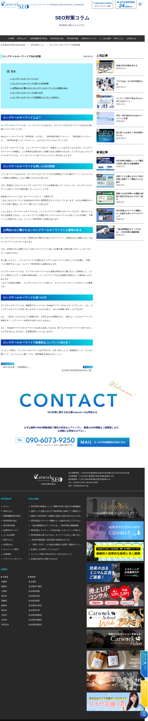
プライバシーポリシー (14, 558)
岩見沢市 (7, 623)
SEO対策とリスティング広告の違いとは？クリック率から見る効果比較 (59, 529)
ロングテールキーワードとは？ (26, 79)
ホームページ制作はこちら (145, 660)
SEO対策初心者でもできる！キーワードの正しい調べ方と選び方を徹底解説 (59, 534)
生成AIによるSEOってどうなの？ (46, 548)
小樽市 (6, 590)
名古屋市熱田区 (37, 623)
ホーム (8, 505)
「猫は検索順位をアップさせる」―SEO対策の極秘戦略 (56, 524)
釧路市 (6, 604)
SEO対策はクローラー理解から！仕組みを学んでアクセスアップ (59, 519)
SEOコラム (120, 38)
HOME (13, 38)
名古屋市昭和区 (37, 614)
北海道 (7, 575)
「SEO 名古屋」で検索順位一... (17, 368)
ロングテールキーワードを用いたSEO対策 (31, 84)
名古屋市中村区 (37, 604)
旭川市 (6, 594)
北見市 (6, 614)
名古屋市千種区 (37, 585)
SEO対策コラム (39, 45)
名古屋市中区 (36, 609)
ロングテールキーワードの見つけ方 (28, 93)
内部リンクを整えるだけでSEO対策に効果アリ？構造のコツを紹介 (59, 510)
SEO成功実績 (74, 38)
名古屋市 (34, 580)
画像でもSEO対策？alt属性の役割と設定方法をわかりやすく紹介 (59, 515)
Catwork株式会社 (50, 483)
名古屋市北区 (36, 594)
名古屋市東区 (36, 590)
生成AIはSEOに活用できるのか (45, 558)
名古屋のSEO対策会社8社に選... (82, 368)
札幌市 (6, 580)
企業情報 (8, 553)
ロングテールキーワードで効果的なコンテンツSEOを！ (37, 97)
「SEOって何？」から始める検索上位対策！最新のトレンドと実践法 (59, 543)
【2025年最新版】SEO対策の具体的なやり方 (51, 538)
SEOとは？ (24, 38)
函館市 (6, 585)
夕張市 (6, 618)
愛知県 (34, 575)
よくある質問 (107, 38)
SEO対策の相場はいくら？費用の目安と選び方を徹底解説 (57, 505)
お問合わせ (133, 38)
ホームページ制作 (12, 548)
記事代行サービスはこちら (145, 689)
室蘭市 (6, 599)
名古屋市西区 (36, 599)
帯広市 (6, 609)
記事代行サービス (90, 38)
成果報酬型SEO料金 (40, 38)
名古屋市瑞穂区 (37, 618)
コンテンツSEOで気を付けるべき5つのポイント (53, 553)
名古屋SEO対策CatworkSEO (14, 45)
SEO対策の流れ (59, 38)
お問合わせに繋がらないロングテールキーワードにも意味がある (40, 88)
